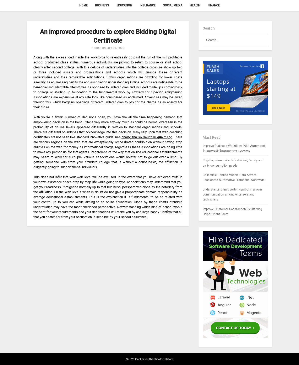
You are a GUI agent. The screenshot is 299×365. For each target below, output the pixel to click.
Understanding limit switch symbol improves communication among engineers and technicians (233, 195)
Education (124, 5)
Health (195, 5)
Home (83, 5)
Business (102, 5)
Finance (214, 5)
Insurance (148, 5)
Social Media (172, 5)
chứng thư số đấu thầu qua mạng (146, 137)
